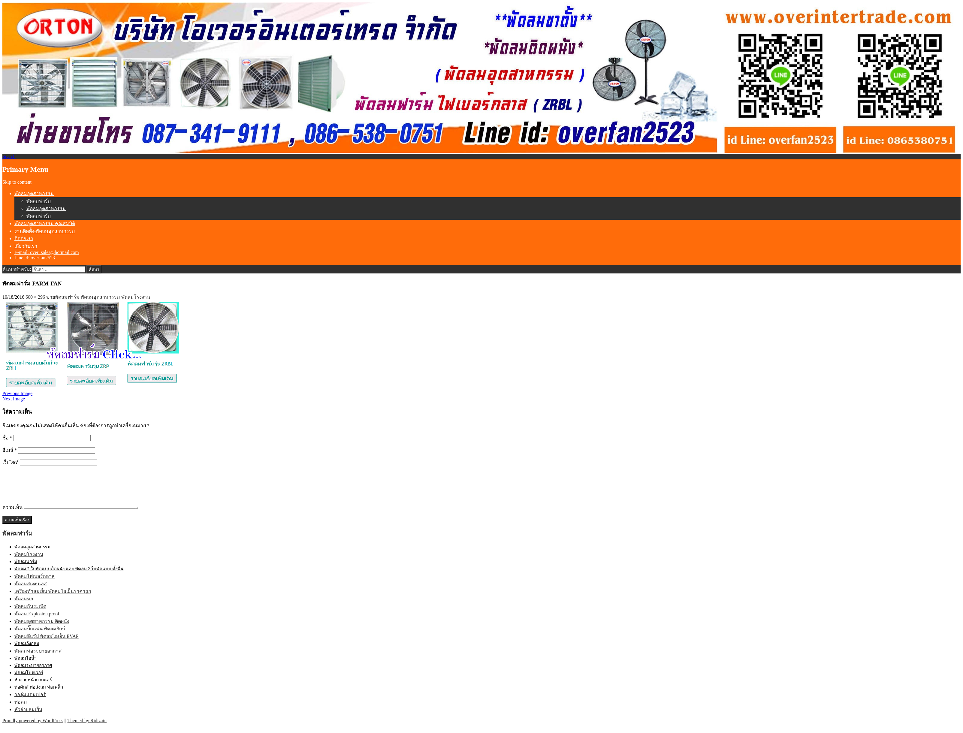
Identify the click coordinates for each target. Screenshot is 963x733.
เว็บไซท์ (10, 462)
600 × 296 (35, 297)
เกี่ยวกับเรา (25, 246)
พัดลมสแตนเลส (30, 590)
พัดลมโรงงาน (28, 561)
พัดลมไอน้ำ (25, 665)
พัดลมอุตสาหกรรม (34, 193)
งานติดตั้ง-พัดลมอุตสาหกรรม (44, 231)
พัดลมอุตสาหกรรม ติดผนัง (41, 628)
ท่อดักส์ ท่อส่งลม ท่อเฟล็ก (38, 694)
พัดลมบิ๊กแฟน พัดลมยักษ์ (39, 635)
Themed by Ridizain (87, 727)
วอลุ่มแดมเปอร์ (30, 701)
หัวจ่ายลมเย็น (28, 716)
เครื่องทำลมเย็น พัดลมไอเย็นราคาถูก (52, 598)
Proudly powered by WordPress (32, 727)
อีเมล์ (9, 450)
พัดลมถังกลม (26, 650)
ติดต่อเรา (23, 238)
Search (9, 156)
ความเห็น (12, 514)
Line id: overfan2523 (34, 257)
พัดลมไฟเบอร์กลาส (34, 583)
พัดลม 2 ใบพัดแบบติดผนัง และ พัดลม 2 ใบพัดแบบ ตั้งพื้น (68, 576)
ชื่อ (7, 437)
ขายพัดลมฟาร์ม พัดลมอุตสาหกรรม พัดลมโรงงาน (98, 297)
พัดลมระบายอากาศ (33, 672)
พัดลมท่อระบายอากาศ (38, 658)
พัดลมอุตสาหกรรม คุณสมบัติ (44, 223)
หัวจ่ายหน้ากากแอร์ (33, 687)
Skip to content (17, 182)
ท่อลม (20, 709)
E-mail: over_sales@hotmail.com (46, 252)
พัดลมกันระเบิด (30, 613)
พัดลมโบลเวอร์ (28, 679)
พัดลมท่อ (23, 605)
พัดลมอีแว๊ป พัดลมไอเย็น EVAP (46, 643)
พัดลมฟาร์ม (38, 201)
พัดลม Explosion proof (36, 620)
